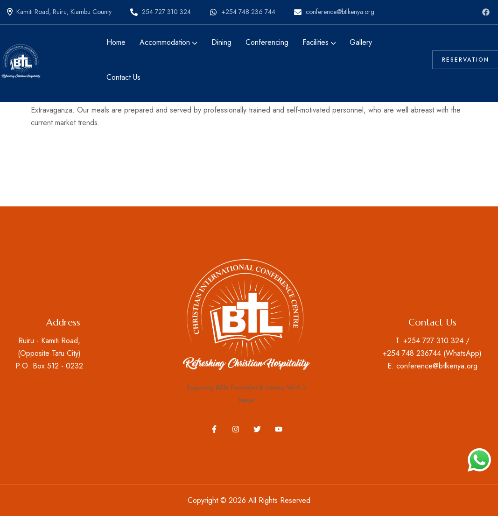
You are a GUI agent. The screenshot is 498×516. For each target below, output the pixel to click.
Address (63, 322)
